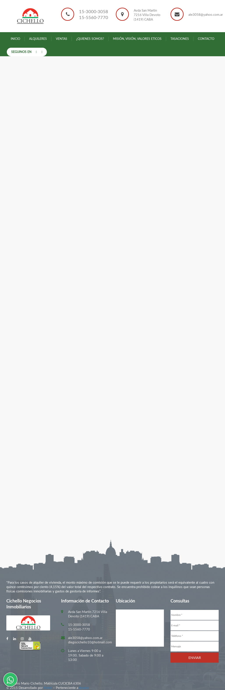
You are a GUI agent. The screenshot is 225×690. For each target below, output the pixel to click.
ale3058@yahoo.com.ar (205, 14)
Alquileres (38, 38)
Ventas (61, 38)
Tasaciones (180, 38)
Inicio (15, 38)
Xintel (48, 688)
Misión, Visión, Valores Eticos (137, 38)
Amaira (84, 688)
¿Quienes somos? (90, 38)
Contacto (206, 38)
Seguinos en (21, 52)
